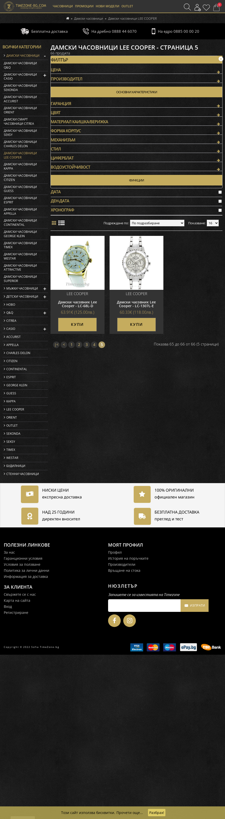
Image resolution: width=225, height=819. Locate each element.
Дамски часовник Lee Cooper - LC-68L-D (77, 149)
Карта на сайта (17, 764)
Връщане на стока (124, 734)
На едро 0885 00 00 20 (175, 31)
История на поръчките (128, 722)
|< (56, 190)
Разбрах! (156, 812)
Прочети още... (129, 812)
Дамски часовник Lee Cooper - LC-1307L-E (136, 149)
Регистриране (16, 776)
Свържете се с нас (20, 758)
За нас (9, 716)
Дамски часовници (88, 18)
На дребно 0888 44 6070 (110, 31)
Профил (115, 716)
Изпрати (194, 770)
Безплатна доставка (44, 31)
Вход (8, 770)
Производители (121, 728)
